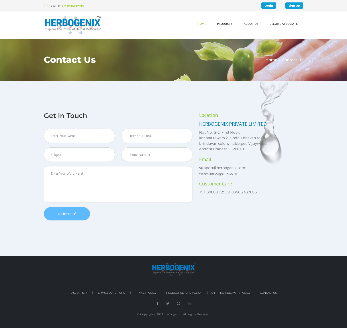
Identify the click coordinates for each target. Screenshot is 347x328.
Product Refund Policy (184, 292)
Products (225, 24)
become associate (284, 24)
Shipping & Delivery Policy (230, 292)
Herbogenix (172, 314)
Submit (67, 214)
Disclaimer (79, 292)
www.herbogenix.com (218, 173)
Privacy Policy (145, 292)
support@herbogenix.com (222, 167)
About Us (251, 24)
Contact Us (268, 292)
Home (201, 24)
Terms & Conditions (110, 292)
